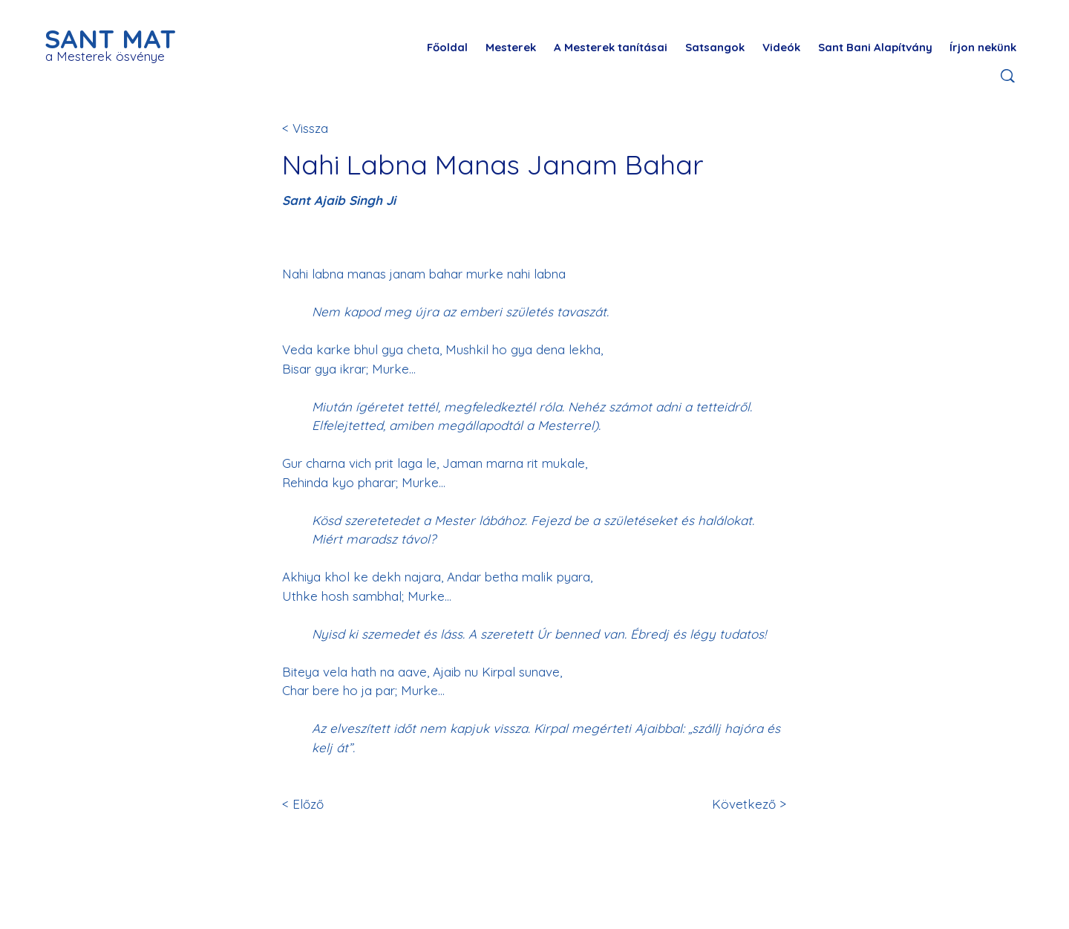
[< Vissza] (331, 128)
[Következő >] (746, 804)
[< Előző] (331, 804)
